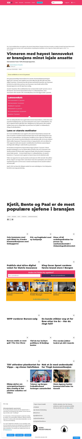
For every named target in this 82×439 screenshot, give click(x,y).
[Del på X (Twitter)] (10, 219)
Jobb (16, 2)
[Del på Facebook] (8, 219)
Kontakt (21, 2)
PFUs (68, 408)
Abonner (39, 2)
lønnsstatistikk (32, 216)
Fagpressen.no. (8, 429)
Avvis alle (28, 435)
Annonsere (27, 2)
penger (14, 216)
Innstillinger (76, 437)
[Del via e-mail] (12, 219)
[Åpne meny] (73, 3)
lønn (9, 216)
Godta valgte (19, 435)
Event (33, 2)
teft (19, 216)
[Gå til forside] (9, 2)
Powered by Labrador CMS (41, 437)
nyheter (24, 216)
